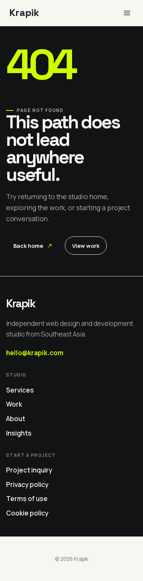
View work (86, 245)
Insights (19, 433)
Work (14, 404)
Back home (32, 245)
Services (20, 390)
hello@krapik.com (34, 352)
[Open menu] (127, 13)
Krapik (20, 303)
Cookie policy (27, 513)
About (15, 418)
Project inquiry (29, 470)
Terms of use (27, 498)
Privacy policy (27, 484)
